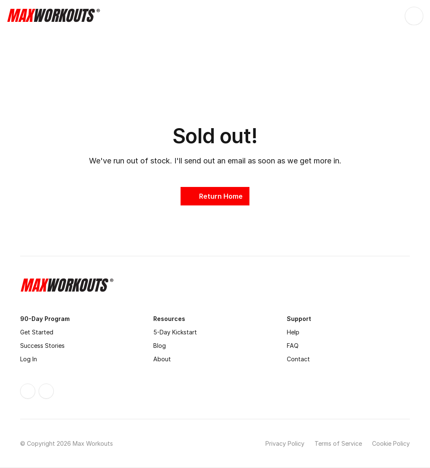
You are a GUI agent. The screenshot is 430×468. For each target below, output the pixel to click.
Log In (28, 359)
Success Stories (42, 345)
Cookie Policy (391, 443)
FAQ (293, 345)
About (162, 359)
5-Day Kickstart (175, 332)
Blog (159, 345)
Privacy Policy (284, 443)
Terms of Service (338, 443)
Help (293, 332)
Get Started (36, 332)
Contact (298, 359)
